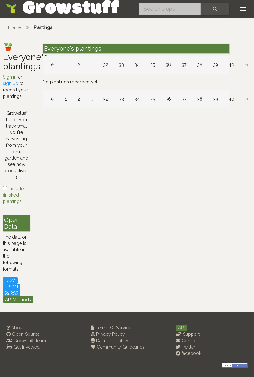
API (181, 327)
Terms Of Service (111, 327)
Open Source (23, 334)
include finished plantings (13, 195)
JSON (11, 286)
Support (188, 334)
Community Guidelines (117, 347)
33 (121, 64)
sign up (10, 83)
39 (215, 64)
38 (199, 64)
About (15, 327)
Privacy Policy (108, 334)
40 (231, 64)
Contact (187, 340)
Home (14, 27)
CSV (10, 280)
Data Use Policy (109, 340)
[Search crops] (170, 9)
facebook (188, 353)
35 (152, 64)
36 (168, 64)
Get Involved (23, 347)
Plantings (43, 27)
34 (137, 64)
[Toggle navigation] (243, 9)
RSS (11, 293)
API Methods (18, 299)
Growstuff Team (26, 340)
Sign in (10, 77)
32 (105, 64)
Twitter (185, 347)
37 (184, 64)
